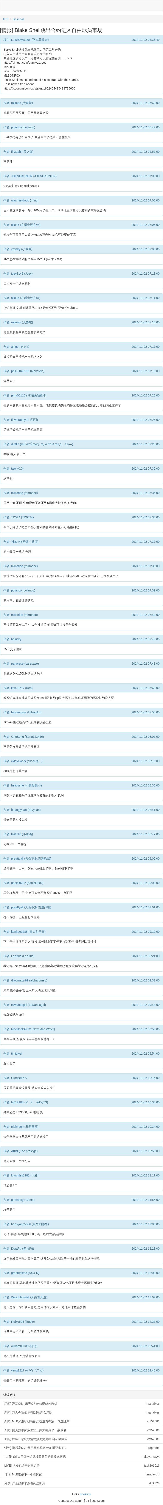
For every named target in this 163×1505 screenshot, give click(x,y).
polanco (16, 127)
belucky (16, 639)
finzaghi (16, 151)
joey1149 (17, 273)
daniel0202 (18, 883)
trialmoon (17, 1126)
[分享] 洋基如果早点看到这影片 (81, 1483)
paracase (17, 663)
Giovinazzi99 (19, 980)
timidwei (16, 1053)
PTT (6, 19)
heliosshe (17, 785)
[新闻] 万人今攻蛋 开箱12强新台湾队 (81, 1412)
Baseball (18, 19)
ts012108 (17, 1102)
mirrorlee (17, 493)
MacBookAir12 (21, 1029)
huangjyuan (19, 809)
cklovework (18, 761)
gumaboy (17, 1199)
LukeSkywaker (21, 39)
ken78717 (18, 688)
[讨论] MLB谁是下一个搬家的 (81, 1474)
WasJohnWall (20, 1297)
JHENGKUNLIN (22, 176)
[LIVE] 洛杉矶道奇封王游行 (81, 1465)
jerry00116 (18, 395)
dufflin (15, 444)
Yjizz (14, 541)
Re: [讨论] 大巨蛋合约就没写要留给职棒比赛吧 (81, 1457)
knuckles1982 (20, 1175)
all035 (15, 224)
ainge (15, 346)
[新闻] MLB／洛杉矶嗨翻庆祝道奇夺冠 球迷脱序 (81, 1421)
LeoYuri (16, 956)
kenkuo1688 (19, 931)
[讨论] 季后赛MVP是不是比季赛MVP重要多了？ (81, 1448)
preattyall (17, 858)
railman (16, 103)
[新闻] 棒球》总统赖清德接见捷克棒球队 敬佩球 (81, 1439)
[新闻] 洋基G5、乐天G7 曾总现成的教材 (81, 1403)
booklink (85, 1494)
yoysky (15, 249)
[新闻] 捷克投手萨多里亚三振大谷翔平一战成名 (81, 1430)
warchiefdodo (20, 200)
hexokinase (18, 712)
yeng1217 (18, 1370)
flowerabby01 (20, 419)
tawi (14, 468)
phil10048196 (20, 371)
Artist (14, 1151)
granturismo (19, 1273)
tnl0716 (16, 834)
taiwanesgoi (19, 1004)
